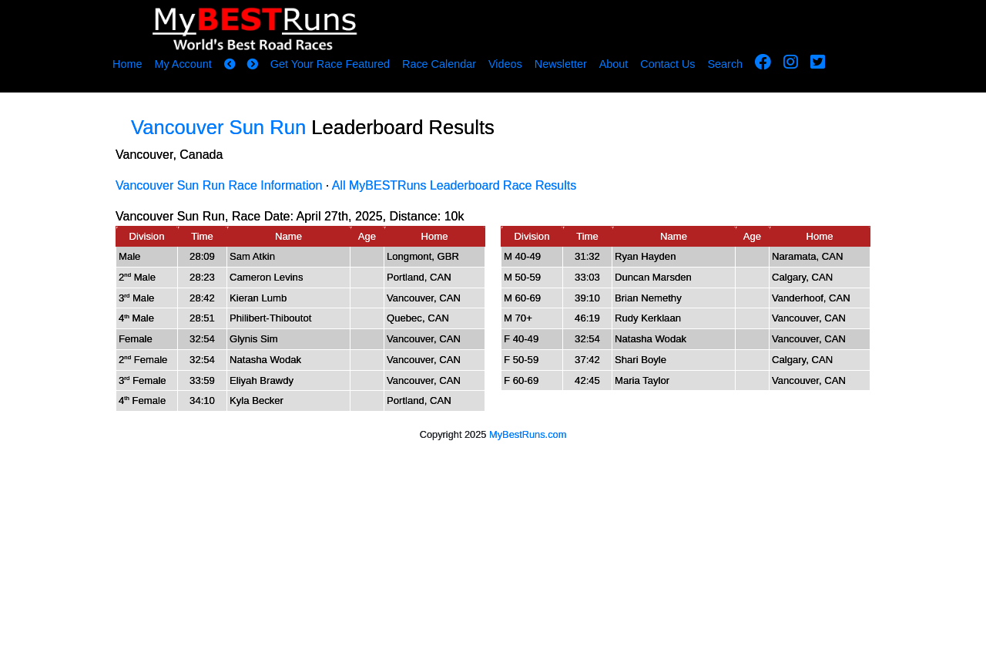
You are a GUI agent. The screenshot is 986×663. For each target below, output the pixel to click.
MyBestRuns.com (527, 434)
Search (725, 64)
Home (127, 64)
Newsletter (561, 64)
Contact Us (667, 64)
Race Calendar (439, 64)
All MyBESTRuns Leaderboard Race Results (454, 185)
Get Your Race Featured (330, 64)
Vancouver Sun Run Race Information (219, 185)
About (614, 64)
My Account (182, 64)
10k (454, 216)
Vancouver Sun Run (218, 127)
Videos (505, 64)
